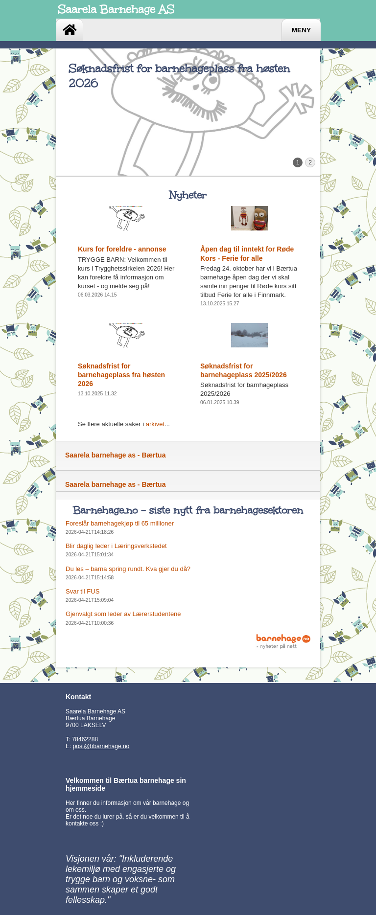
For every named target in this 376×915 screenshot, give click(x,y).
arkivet (155, 424)
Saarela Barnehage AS (116, 9)
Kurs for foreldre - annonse (122, 249)
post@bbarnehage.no (101, 746)
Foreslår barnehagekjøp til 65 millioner (120, 523)
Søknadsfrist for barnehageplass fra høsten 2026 (121, 375)
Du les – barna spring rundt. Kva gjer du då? (128, 568)
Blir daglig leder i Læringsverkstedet (116, 545)
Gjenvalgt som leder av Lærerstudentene (123, 614)
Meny (301, 30)
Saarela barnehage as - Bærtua (115, 455)
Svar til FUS (82, 591)
